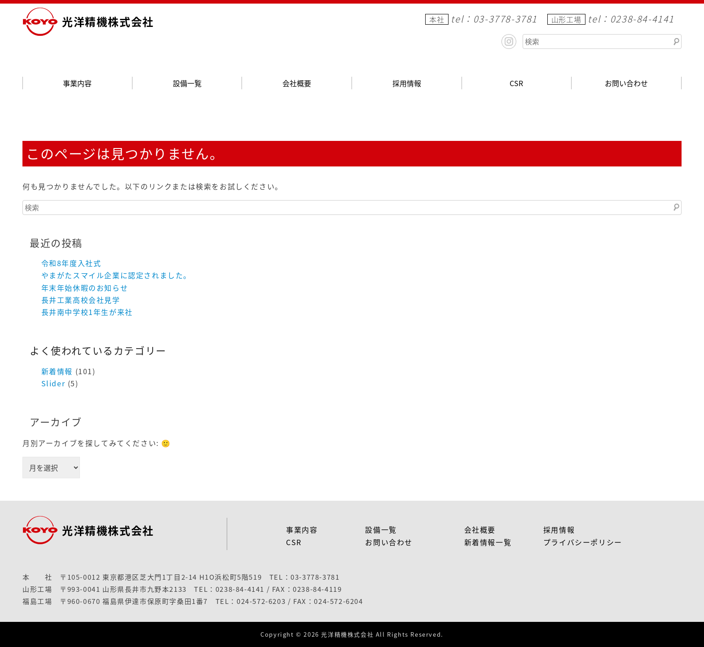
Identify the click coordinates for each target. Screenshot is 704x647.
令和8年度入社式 (71, 263)
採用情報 (406, 83)
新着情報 (57, 371)
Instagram (509, 41)
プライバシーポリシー (582, 542)
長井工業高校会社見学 (80, 299)
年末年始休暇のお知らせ (84, 287)
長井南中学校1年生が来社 (87, 311)
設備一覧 (187, 83)
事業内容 (77, 83)
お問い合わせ (626, 83)
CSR (516, 83)
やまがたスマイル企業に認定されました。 (116, 275)
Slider (53, 383)
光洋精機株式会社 (108, 21)
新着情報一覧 (488, 542)
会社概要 (296, 83)
